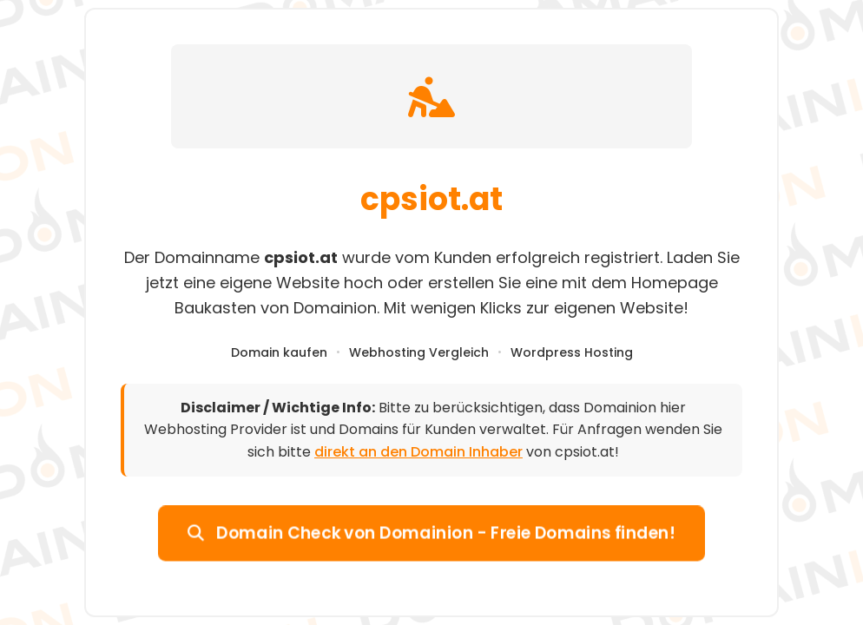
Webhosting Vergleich (419, 352)
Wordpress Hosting (572, 352)
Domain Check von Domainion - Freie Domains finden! (431, 532)
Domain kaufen (279, 352)
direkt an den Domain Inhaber (418, 452)
